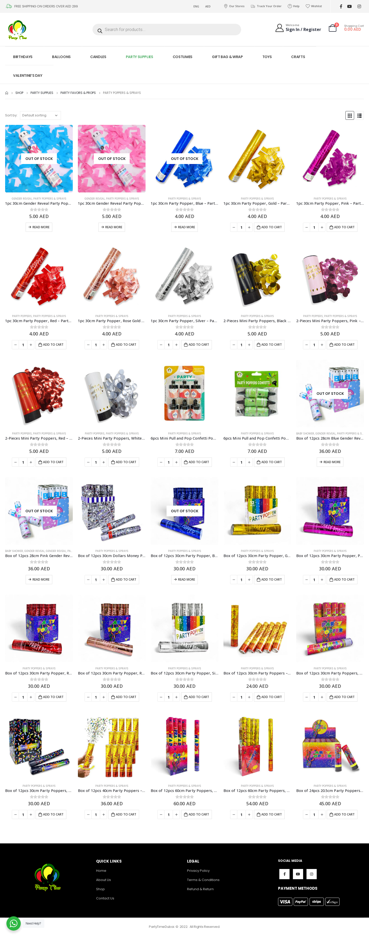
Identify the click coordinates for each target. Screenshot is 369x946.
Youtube (298, 874)
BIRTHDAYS (23, 56)
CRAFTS (298, 56)
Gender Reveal (22, 199)
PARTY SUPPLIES (139, 56)
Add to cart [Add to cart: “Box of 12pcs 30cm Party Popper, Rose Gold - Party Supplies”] (126, 697)
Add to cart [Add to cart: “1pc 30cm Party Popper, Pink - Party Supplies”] (344, 227)
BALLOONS (61, 56)
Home (101, 870)
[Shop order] (40, 115)
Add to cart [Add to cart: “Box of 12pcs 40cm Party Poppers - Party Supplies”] (126, 814)
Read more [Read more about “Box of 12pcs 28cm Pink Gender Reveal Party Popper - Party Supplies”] (41, 579)
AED (208, 6)
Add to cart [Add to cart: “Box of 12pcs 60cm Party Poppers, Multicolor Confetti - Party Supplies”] (199, 814)
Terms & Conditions (203, 879)
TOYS (267, 56)
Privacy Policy (198, 870)
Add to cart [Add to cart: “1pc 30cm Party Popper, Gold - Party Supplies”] (271, 227)
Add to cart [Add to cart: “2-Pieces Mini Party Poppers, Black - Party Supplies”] (271, 344)
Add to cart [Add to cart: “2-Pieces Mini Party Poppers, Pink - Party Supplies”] (344, 344)
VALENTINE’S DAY (27, 75)
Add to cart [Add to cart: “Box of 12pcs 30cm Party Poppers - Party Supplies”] (271, 697)
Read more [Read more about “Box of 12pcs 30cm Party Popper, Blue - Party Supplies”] (186, 579)
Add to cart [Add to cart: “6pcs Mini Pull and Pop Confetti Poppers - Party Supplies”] (199, 462)
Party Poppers (22, 316)
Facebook (284, 874)
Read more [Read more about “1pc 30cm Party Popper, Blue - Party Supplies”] (186, 227)
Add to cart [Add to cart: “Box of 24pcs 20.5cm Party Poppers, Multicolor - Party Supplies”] (344, 814)
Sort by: (11, 115)
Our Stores (234, 6)
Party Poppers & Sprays (49, 199)
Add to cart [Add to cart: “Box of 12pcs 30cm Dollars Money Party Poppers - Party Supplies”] (126, 579)
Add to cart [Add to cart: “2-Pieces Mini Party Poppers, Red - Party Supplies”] (53, 462)
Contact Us (105, 898)
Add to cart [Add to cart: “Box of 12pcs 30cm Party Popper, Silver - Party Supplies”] (199, 697)
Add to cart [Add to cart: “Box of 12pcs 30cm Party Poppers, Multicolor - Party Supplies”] (344, 697)
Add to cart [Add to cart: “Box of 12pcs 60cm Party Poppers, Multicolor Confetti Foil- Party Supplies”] (271, 814)
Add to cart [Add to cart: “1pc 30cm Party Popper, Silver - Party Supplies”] (199, 344)
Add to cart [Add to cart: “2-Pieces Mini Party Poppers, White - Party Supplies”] (126, 462)
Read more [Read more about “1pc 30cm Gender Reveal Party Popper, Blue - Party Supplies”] (41, 227)
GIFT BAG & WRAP (227, 56)
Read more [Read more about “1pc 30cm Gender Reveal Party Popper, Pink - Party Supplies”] (113, 227)
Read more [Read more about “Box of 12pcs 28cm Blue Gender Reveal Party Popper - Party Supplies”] (332, 462)
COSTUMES (182, 56)
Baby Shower (305, 434)
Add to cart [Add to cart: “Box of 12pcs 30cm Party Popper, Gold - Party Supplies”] (271, 579)
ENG (196, 6)
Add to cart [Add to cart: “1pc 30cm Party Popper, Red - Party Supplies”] (53, 344)
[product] (39, 158)
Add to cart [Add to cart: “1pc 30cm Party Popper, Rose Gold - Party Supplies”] (126, 344)
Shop (100, 889)
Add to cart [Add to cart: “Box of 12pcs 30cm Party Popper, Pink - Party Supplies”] (344, 579)
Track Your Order (266, 6)
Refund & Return (200, 889)
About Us (103, 879)
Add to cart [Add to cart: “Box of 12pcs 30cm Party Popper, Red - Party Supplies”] (53, 697)
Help (294, 6)
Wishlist (314, 6)
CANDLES (98, 56)
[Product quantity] (241, 227)
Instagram (311, 874)
